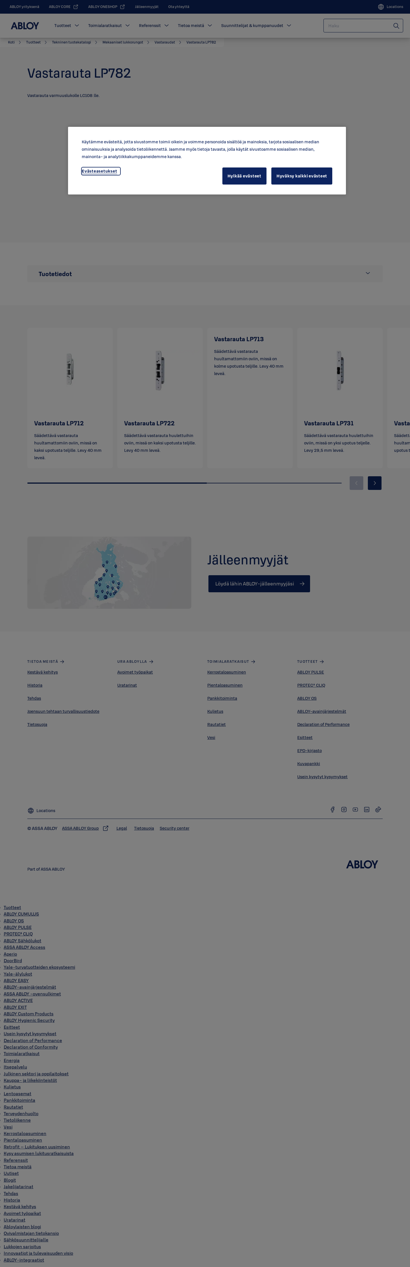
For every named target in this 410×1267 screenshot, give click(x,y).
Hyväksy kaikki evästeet (301, 176)
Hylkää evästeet (244, 176)
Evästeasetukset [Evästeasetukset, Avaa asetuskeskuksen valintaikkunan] (99, 171)
